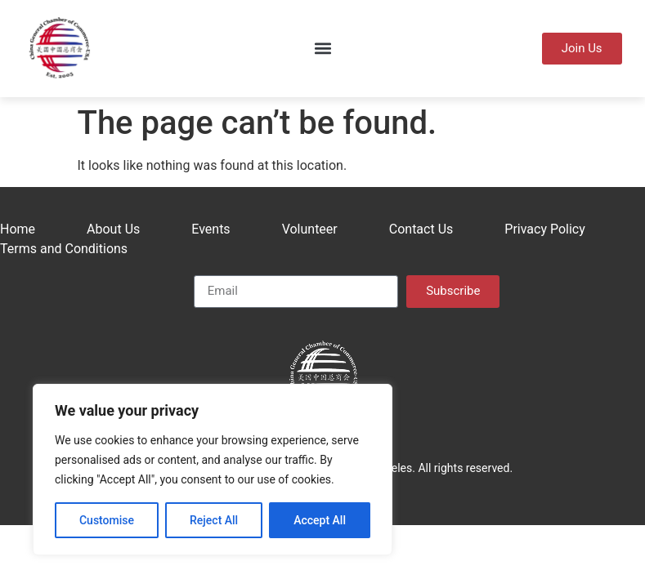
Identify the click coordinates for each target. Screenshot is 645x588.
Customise (106, 520)
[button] (322, 48)
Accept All (319, 520)
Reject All (214, 520)
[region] (212, 469)
